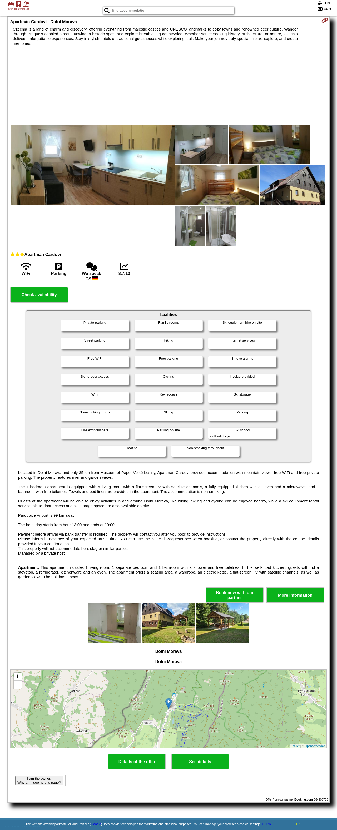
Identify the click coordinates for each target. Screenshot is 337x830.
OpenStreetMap (315, 746)
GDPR (266, 824)
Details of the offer (136, 761)
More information (295, 595)
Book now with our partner (235, 595)
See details (200, 761)
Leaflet (295, 746)
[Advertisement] (168, 85)
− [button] (17, 685)
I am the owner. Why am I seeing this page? (39, 780)
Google (96, 824)
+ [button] (17, 677)
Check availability (39, 295)
